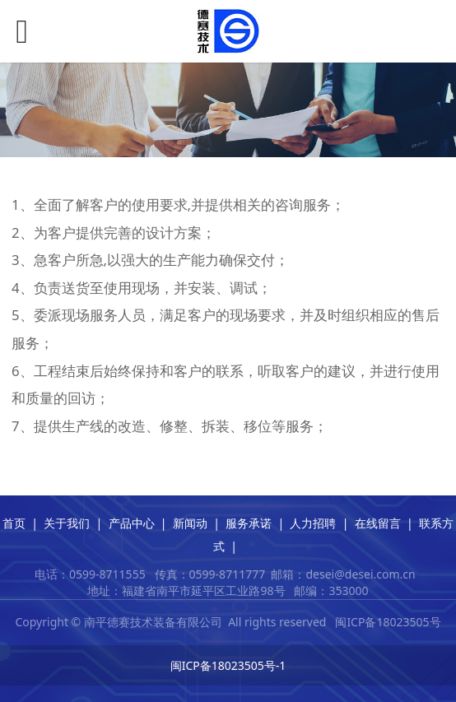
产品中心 (132, 523)
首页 (14, 523)
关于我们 (67, 523)
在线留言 (378, 523)
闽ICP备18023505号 (387, 622)
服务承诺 (249, 523)
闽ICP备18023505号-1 (228, 665)
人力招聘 (313, 523)
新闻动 (190, 523)
